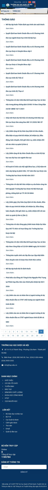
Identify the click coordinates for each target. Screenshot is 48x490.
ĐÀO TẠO (7, 389)
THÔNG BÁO (16, 11)
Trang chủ (5, 11)
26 (37, 336)
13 (27, 332)
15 (36, 332)
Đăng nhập (17, 2)
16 (41, 332)
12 (22, 332)
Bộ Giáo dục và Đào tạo (13, 414)
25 (32, 336)
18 (8, 336)
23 (23, 336)
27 (42, 336)
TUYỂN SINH (8, 386)
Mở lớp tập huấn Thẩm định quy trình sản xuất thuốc (25, 24)
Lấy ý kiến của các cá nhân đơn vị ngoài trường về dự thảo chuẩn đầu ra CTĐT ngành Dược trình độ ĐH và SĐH (25, 317)
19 (13, 336)
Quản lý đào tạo (10, 432)
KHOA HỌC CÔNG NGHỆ (12, 395)
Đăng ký (24, 472)
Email (6, 429)
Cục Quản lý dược (11, 420)
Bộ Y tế (7, 417)
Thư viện (7, 426)
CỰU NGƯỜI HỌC (9, 401)
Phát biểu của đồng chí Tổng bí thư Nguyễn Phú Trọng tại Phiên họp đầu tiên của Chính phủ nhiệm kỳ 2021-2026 (26, 282)
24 (27, 336)
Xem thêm (10, 28)
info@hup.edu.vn (9, 365)
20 (18, 336)
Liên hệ (24, 2)
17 (3, 336)
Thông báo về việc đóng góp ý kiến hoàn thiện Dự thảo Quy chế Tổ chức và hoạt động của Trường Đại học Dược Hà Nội (26, 228)
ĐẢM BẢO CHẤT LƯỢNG (12, 392)
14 (31, 332)
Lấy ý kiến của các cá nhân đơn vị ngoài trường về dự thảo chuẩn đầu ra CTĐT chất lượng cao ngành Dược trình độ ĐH (25, 299)
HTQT (5, 398)
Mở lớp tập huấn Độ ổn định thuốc (18, 269)
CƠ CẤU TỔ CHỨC (10, 383)
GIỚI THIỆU (7, 380)
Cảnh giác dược (10, 423)
